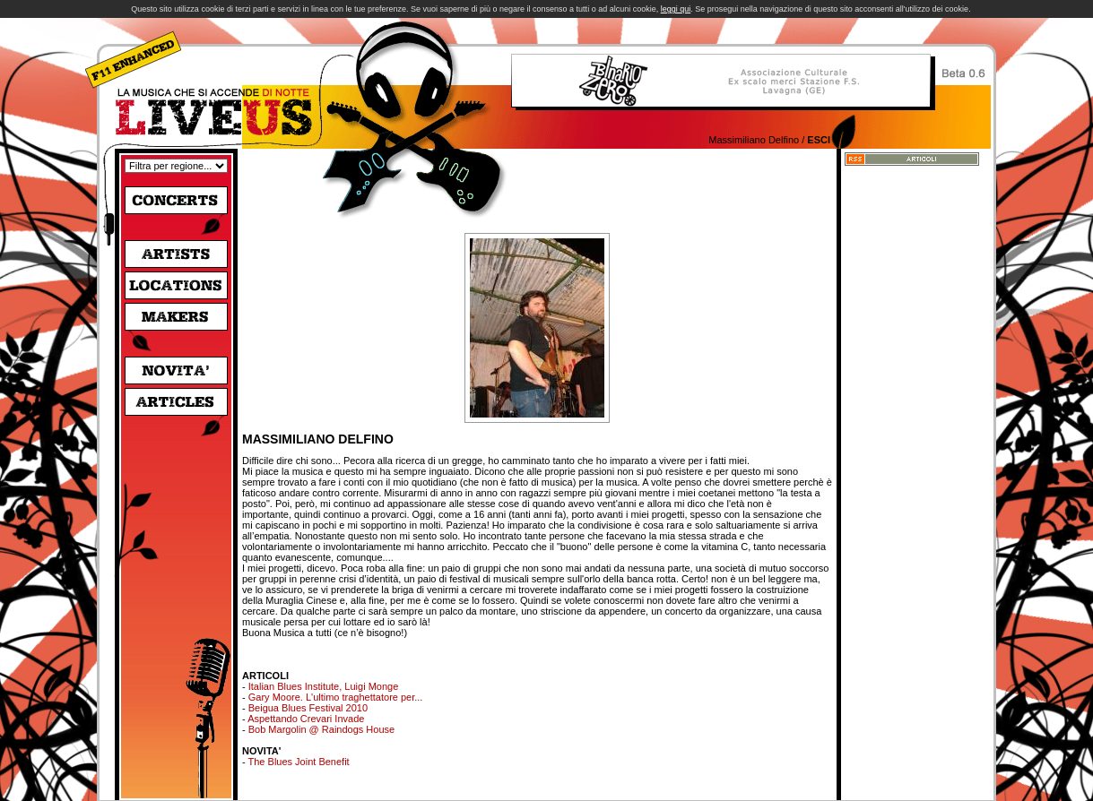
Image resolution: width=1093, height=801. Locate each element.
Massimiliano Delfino (753, 139)
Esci (818, 139)
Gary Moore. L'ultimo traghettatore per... (335, 697)
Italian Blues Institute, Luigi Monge (323, 686)
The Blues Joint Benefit (299, 761)
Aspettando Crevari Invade (305, 718)
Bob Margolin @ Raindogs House (321, 729)
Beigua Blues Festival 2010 (308, 707)
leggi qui (676, 8)
